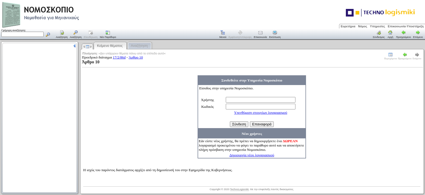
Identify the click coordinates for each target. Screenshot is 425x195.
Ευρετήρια (348, 26)
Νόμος (362, 26)
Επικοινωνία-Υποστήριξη (406, 26)
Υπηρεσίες (377, 26)
